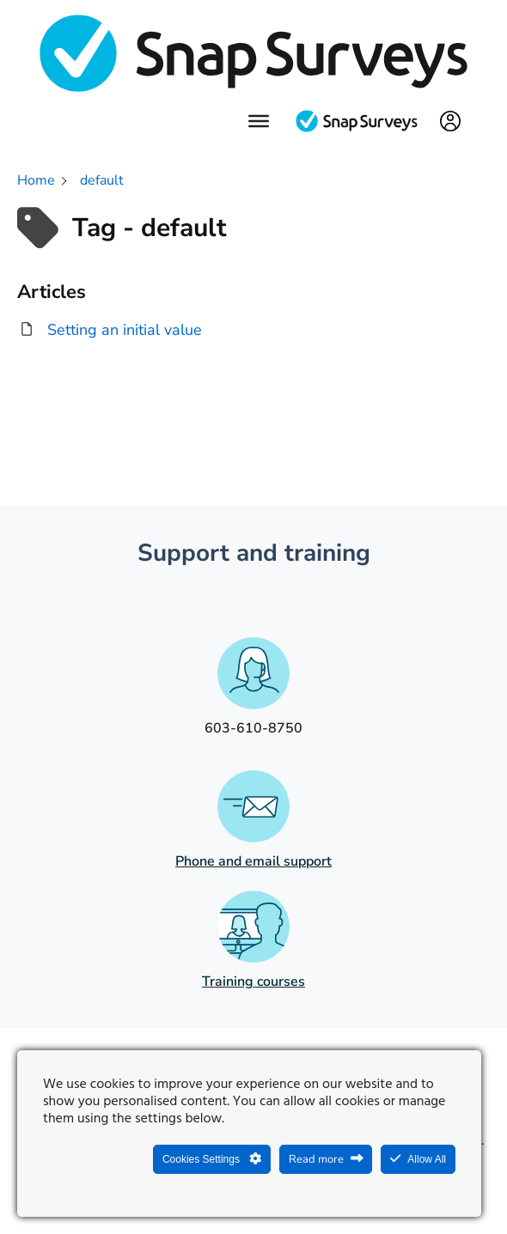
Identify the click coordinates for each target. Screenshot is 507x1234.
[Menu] (258, 121)
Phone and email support (253, 861)
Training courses (253, 981)
